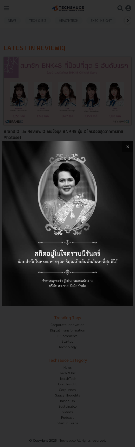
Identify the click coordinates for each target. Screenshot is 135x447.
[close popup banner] (127, 146)
